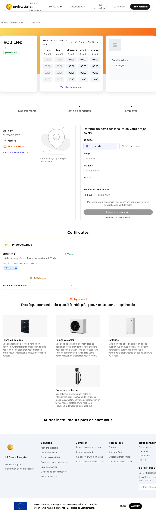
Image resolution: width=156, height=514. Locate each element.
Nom (87, 153)
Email (87, 177)
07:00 (47, 59)
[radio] (100, 146)
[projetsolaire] (16, 7)
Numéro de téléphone (96, 189)
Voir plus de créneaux (71, 87)
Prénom (88, 165)
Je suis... (88, 139)
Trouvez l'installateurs (11, 22)
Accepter (135, 506)
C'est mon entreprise (15, 152)
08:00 (47, 66)
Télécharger (38, 278)
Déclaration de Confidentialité (80, 508)
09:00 (47, 73)
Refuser (122, 506)
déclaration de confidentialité (118, 205)
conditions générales (130, 202)
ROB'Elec (35, 22)
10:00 (47, 79)
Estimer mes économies (118, 212)
